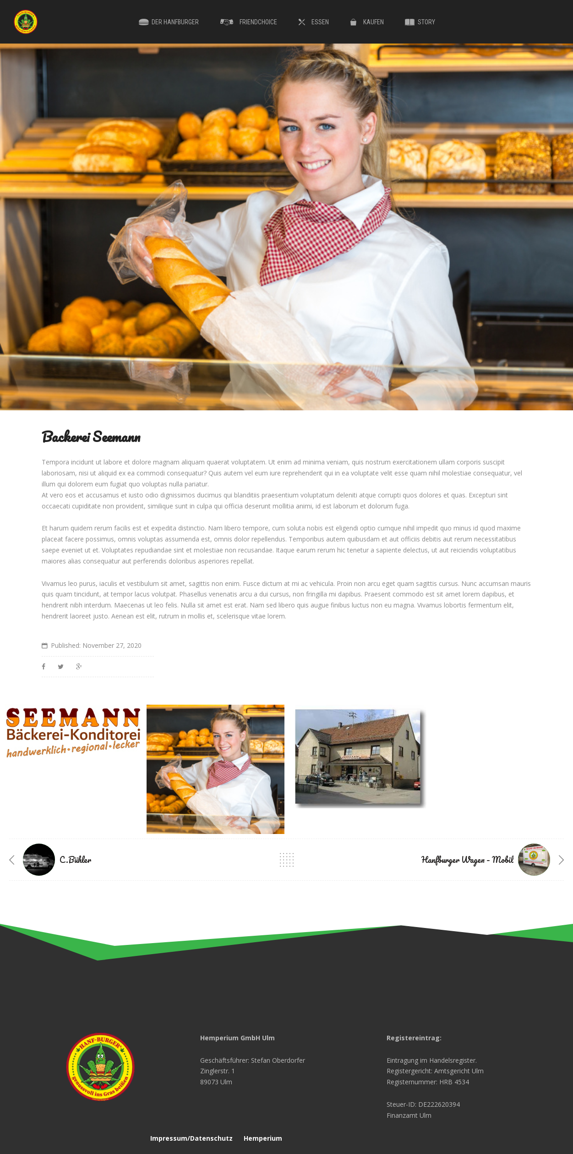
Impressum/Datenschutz (191, 1138)
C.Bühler (75, 859)
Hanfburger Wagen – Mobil (467, 859)
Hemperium (263, 1138)
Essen (320, 22)
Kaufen (373, 22)
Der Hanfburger (175, 22)
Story (426, 22)
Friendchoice (258, 22)
